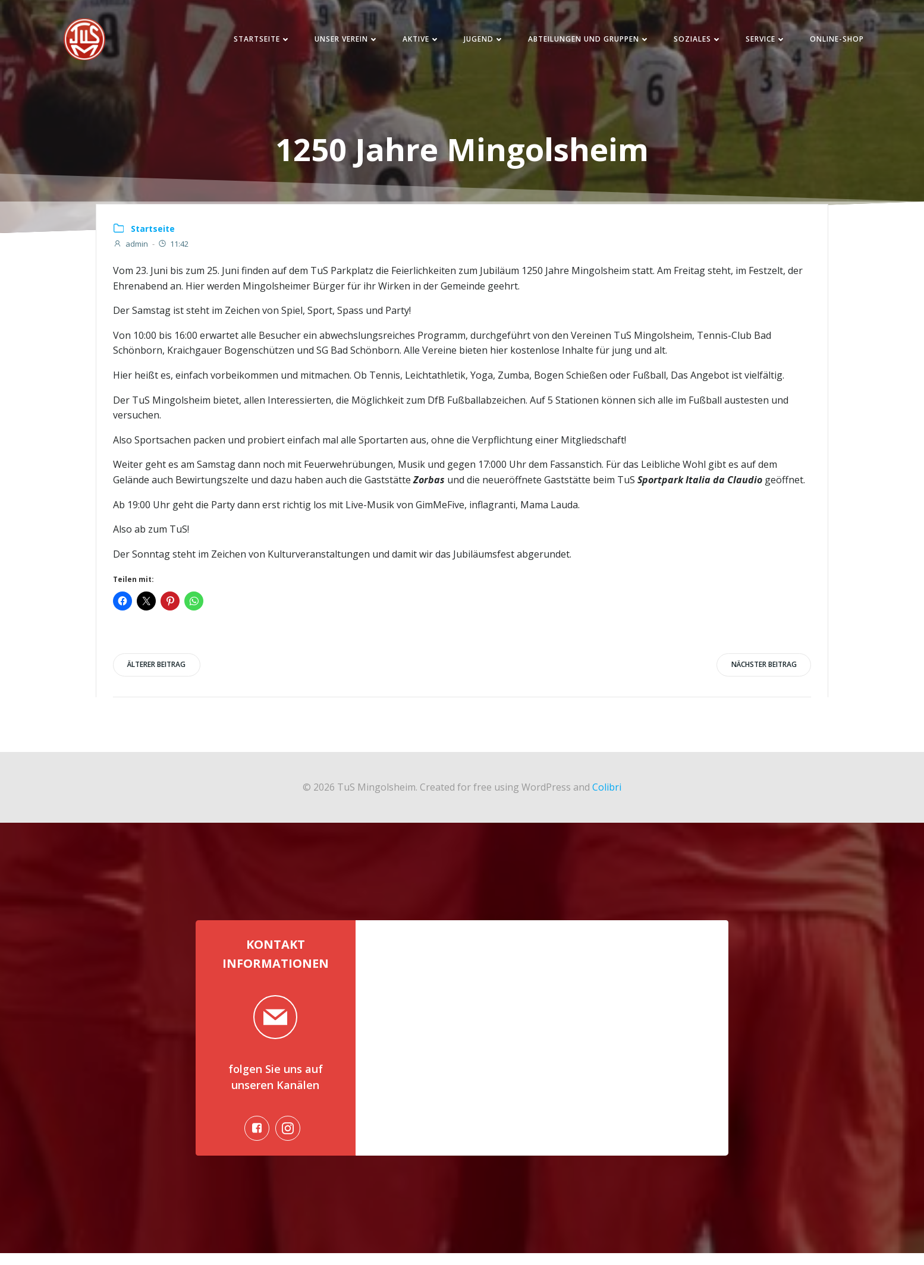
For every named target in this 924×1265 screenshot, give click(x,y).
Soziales (691, 41)
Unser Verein (339, 41)
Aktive (414, 41)
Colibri (606, 792)
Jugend (477, 41)
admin (131, 248)
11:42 (174, 248)
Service (758, 41)
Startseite (255, 41)
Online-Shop (830, 41)
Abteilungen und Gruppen (582, 41)
